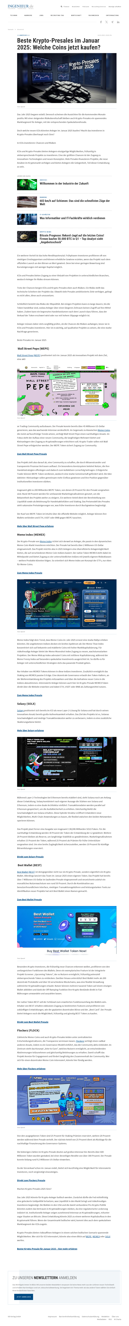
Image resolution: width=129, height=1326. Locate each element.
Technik (13, 15)
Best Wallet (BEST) (26, 871)
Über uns (115, 1316)
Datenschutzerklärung (90, 1316)
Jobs (41, 15)
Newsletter (76, 6)
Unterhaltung (112, 15)
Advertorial (20, 29)
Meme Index (46, 541)
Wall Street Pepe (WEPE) (29, 355)
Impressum (52, 1316)
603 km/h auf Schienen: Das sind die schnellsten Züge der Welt (75, 202)
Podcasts (86, 6)
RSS (110, 1319)
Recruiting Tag (57, 15)
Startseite (10, 29)
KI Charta (117, 1319)
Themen (66, 6)
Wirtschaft (76, 15)
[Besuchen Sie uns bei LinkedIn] (118, 22)
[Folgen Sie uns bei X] (106, 22)
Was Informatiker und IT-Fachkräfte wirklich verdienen (72, 218)
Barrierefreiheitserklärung (69, 1316)
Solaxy (20, 710)
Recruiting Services (99, 6)
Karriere (28, 15)
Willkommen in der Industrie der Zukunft (64, 183)
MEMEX (96, 1236)
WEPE (89, 1236)
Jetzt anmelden (24, 1297)
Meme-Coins (104, 430)
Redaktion (105, 1316)
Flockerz (80, 1040)
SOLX (107, 1236)
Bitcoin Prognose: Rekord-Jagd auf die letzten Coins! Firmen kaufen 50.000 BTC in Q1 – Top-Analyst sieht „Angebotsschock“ (72, 239)
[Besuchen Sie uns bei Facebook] (101, 22)
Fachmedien (94, 15)
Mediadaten (101, 1319)
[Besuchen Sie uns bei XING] (112, 22)
